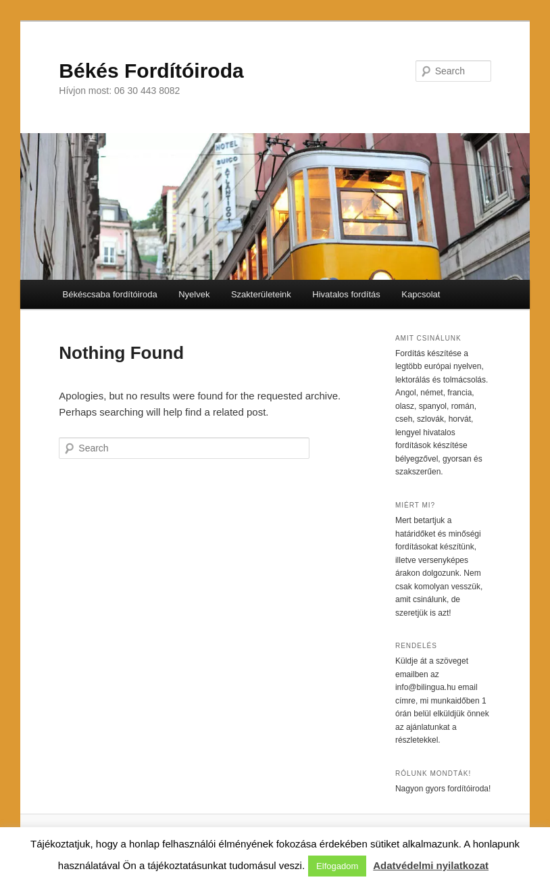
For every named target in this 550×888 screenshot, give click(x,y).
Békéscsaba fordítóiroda (109, 294)
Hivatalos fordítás (346, 294)
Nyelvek (193, 294)
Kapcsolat (420, 294)
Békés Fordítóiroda (151, 70)
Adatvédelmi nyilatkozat (431, 865)
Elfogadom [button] (337, 866)
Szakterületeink (261, 294)
